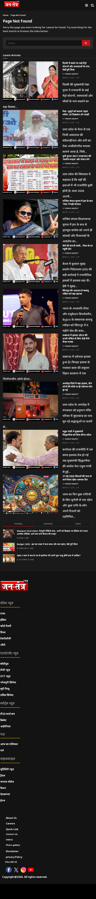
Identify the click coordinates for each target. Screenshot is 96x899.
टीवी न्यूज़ (5, 670)
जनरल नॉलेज (7, 781)
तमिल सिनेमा (6, 695)
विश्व (3, 632)
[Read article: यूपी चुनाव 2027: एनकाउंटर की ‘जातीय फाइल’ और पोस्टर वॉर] (30, 174)
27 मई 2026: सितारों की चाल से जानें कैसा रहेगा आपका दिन (77, 478)
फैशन (3, 788)
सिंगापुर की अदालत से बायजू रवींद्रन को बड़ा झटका (75, 292)
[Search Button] (92, 5)
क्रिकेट (3, 720)
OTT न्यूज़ (5, 676)
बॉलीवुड (4, 663)
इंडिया (3, 619)
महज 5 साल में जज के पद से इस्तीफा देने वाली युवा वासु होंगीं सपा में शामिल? (49, 555)
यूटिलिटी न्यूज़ (7, 769)
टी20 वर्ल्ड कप (7, 713)
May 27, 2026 (68, 78)
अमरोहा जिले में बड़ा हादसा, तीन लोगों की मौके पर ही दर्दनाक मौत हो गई (77, 387)
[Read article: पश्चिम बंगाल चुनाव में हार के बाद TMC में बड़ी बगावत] (30, 219)
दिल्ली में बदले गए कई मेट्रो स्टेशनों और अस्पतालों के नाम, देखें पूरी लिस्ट (76, 66)
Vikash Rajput (72, 74)
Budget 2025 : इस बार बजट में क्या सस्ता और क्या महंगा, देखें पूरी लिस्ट (47, 544)
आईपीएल (5, 726)
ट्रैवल (2, 775)
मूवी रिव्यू (4, 688)
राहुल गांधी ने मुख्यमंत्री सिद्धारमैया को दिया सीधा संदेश (76, 433)
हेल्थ (2, 800)
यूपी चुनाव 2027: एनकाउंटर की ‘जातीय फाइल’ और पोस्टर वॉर (76, 157)
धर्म (2, 750)
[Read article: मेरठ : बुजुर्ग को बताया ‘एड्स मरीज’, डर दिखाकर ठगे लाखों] (30, 129)
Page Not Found (18, 15)
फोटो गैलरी (5, 626)
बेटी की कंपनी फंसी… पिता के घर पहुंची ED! (77, 247)
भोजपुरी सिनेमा (8, 682)
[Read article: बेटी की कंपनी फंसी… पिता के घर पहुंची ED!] (30, 263)
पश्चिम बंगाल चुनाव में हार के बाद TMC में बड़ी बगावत (77, 202)
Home (5, 15)
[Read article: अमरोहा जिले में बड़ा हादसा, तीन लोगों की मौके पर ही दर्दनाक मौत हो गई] (30, 401)
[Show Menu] (86, 5)
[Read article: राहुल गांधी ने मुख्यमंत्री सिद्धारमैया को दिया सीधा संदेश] (30, 449)
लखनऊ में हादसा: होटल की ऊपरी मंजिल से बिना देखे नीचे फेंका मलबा (75, 338)
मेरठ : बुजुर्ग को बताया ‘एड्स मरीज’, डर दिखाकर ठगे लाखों (75, 113)
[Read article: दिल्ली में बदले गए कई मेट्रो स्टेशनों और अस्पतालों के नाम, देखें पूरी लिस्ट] (30, 81)
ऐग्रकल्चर (5, 794)
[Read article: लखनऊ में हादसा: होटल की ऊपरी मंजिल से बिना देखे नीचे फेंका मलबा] (30, 353)
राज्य (2, 613)
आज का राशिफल (9, 744)
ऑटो (2, 644)
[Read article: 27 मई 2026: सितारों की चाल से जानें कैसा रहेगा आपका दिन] (30, 494)
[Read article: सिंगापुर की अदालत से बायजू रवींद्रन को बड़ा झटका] (30, 308)
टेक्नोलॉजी (5, 638)
